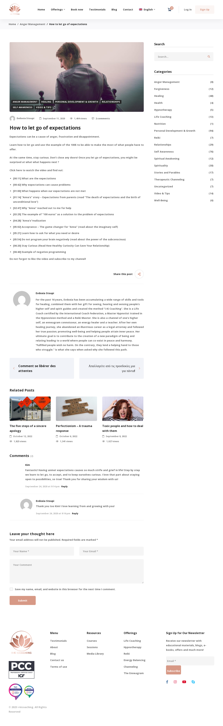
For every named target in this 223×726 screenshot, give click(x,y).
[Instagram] (175, 682)
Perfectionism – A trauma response (74, 428)
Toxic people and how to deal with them (122, 428)
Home (12, 24)
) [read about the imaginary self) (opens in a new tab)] (117, 226)
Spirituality (183, 165)
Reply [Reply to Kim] (64, 486)
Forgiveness (183, 89)
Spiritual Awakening (183, 158)
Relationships (111, 101)
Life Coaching (183, 117)
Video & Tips (43, 107)
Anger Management (32, 24)
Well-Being (183, 200)
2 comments (101, 118)
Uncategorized (183, 186)
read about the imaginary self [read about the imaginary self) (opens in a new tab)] (98, 226)
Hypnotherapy (183, 110)
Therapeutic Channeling (183, 179)
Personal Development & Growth (76, 101)
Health (183, 103)
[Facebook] (167, 682)
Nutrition (183, 124)
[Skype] (193, 682)
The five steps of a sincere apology (28, 428)
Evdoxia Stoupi (45, 501)
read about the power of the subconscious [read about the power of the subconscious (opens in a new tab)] (98, 239)
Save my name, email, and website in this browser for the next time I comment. (65, 589)
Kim (27, 465)
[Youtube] (184, 682)
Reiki (183, 137)
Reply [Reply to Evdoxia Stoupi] (75, 513)
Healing (46, 101)
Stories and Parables (183, 172)
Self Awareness (22, 107)
